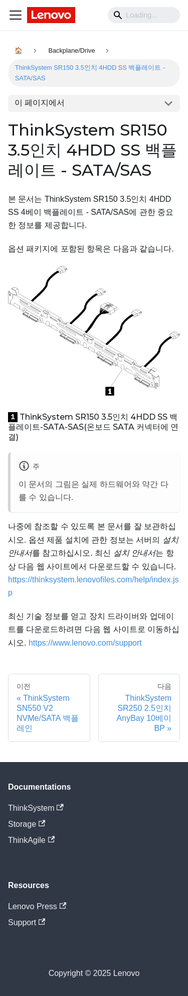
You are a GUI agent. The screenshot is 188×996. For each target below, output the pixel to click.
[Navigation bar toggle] (15, 15)
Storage (26, 824)
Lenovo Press (37, 906)
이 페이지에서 (40, 102)
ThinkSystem (36, 808)
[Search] (144, 15)
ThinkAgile (31, 840)
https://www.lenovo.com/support (85, 643)
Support (26, 922)
